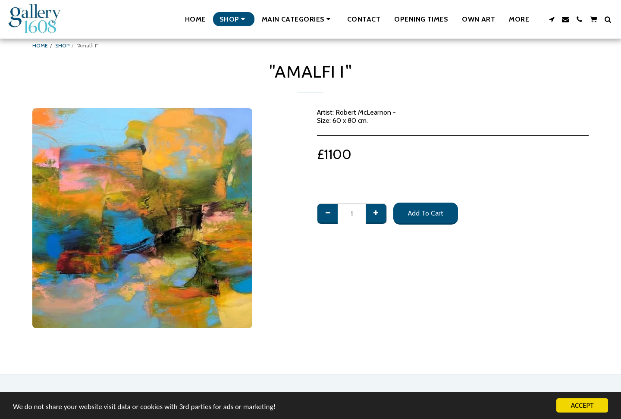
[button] (297, 19)
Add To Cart (425, 213)
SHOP (62, 45)
